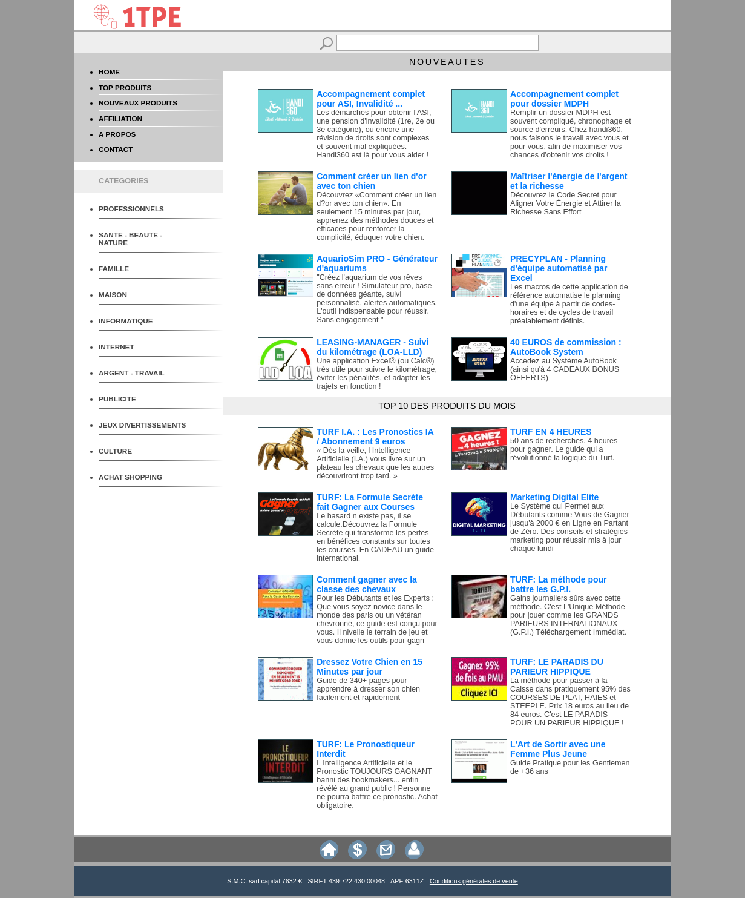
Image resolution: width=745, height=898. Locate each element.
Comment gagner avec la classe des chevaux (367, 584)
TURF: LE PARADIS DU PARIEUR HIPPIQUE (556, 666)
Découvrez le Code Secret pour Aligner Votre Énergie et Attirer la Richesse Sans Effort (565, 203)
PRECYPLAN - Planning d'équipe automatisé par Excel (558, 268)
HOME (109, 72)
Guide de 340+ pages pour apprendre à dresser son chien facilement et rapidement (368, 689)
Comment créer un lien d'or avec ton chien (371, 181)
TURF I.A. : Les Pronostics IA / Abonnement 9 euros (375, 436)
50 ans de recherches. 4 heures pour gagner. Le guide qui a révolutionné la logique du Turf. (563, 449)
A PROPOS (117, 134)
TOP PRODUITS (125, 87)
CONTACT (116, 149)
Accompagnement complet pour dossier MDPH (564, 98)
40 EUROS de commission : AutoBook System (566, 347)
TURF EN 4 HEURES (551, 432)
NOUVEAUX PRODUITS (138, 103)
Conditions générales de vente (474, 881)
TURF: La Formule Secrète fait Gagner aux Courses (370, 502)
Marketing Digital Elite (554, 497)
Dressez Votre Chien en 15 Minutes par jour (369, 666)
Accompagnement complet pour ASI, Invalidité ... (371, 98)
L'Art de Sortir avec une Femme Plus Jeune (557, 749)
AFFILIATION (120, 118)
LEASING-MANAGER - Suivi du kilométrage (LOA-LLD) (372, 347)
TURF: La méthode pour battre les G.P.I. (558, 584)
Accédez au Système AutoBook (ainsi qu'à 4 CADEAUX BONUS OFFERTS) (564, 369)
